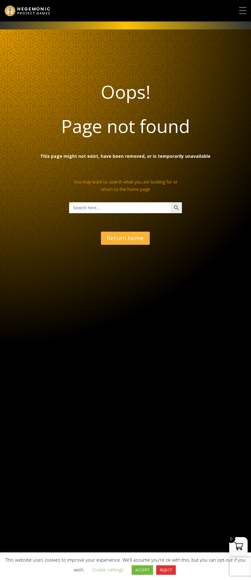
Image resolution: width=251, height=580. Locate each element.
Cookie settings (108, 570)
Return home (125, 238)
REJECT (166, 570)
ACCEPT (142, 570)
